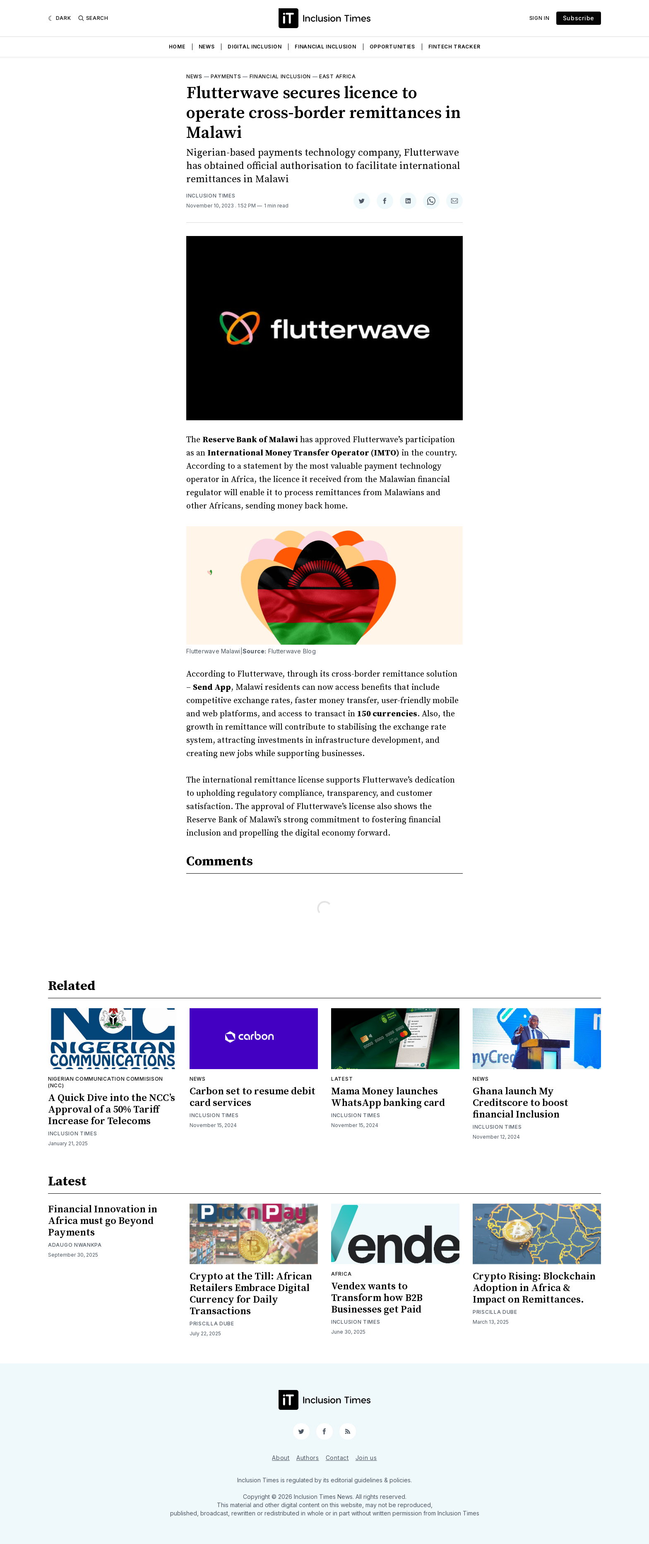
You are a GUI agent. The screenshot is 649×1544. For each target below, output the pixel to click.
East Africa (337, 76)
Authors (307, 1457)
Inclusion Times (211, 196)
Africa (341, 1274)
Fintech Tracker (454, 46)
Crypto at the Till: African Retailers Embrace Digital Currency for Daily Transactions (251, 1294)
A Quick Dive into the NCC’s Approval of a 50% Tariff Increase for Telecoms (111, 1109)
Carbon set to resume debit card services (252, 1097)
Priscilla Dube (212, 1323)
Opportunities (392, 46)
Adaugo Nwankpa (75, 1245)
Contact (337, 1457)
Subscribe (578, 18)
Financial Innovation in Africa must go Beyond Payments (102, 1221)
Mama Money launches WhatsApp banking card (388, 1097)
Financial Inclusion (325, 46)
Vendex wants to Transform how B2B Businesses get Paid (377, 1298)
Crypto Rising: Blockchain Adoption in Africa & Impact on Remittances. (534, 1288)
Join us (366, 1457)
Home (177, 46)
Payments (226, 76)
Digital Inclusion (254, 46)
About (281, 1457)
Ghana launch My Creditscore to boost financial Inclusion (520, 1103)
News (207, 46)
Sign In (539, 18)
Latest (342, 1079)
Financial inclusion (280, 76)
